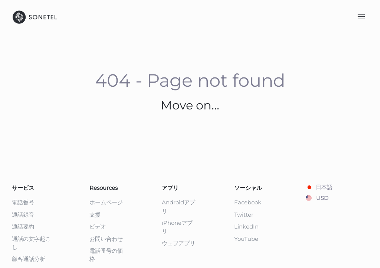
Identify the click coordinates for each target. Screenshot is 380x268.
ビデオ (97, 226)
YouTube (246, 238)
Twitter (243, 214)
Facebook (247, 202)
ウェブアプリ (178, 243)
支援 (95, 214)
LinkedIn (246, 226)
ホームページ (106, 202)
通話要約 (23, 226)
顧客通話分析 (28, 258)
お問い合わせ (106, 238)
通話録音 (23, 214)
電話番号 (23, 202)
